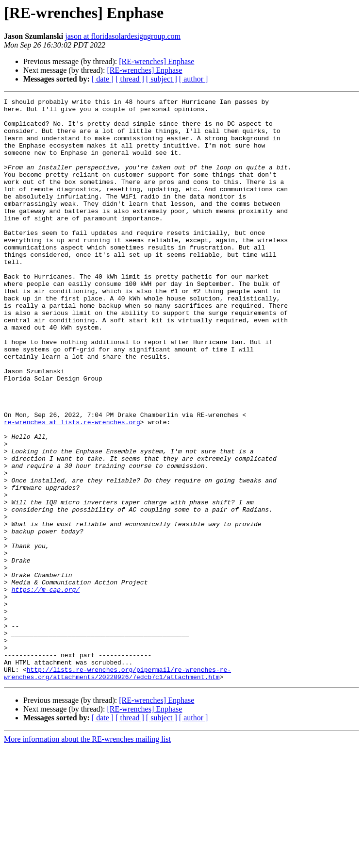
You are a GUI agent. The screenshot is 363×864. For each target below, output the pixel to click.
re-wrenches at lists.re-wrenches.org (72, 487)
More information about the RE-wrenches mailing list (87, 855)
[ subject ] (161, 79)
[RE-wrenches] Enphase (156, 61)
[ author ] (193, 79)
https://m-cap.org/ (46, 688)
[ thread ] (130, 79)
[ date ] (103, 79)
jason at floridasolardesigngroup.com (123, 36)
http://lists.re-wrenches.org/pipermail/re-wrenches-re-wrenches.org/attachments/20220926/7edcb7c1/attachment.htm (117, 789)
